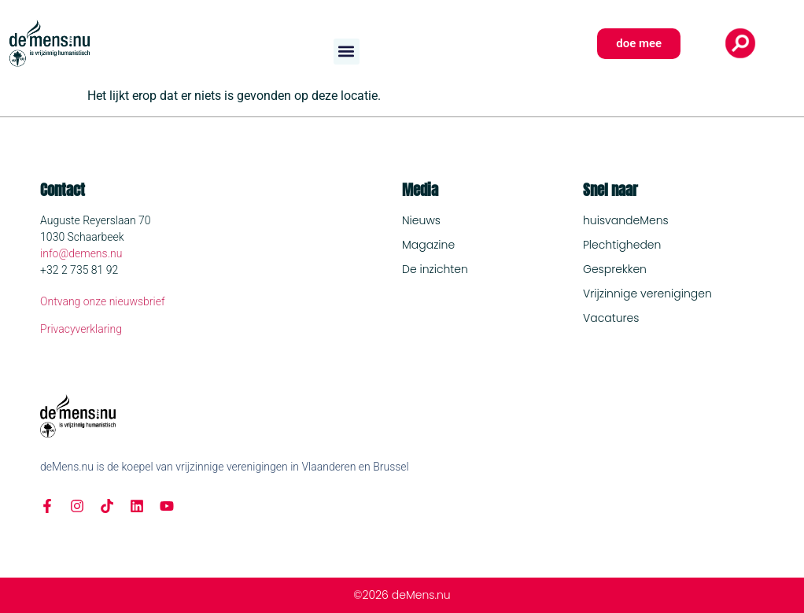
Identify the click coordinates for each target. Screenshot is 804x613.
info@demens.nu (81, 253)
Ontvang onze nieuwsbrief (102, 301)
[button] (347, 52)
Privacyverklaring (81, 329)
